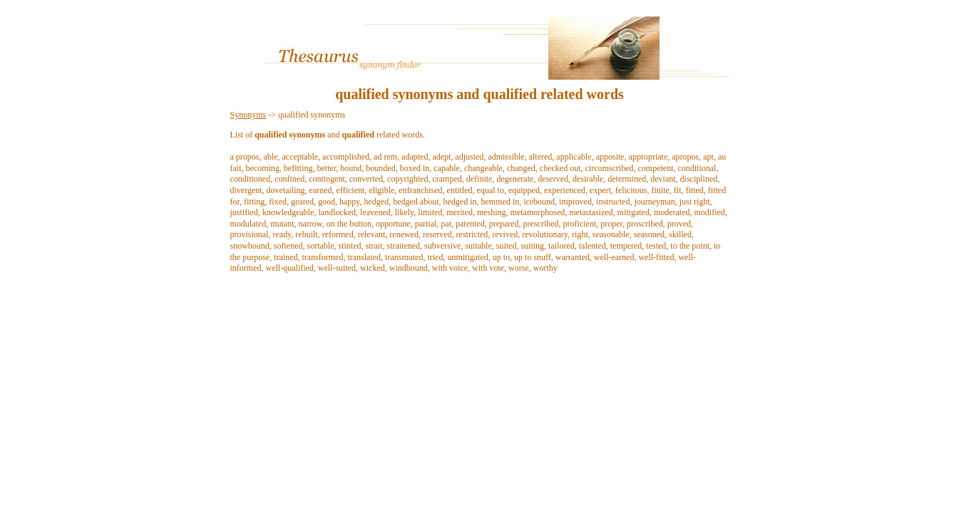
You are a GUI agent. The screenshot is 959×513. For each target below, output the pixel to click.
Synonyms (248, 115)
